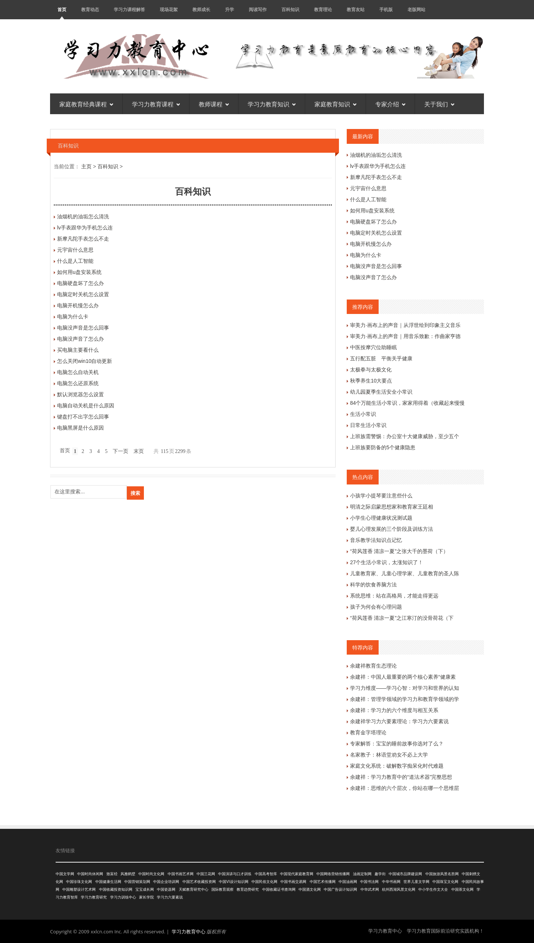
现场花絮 (169, 9)
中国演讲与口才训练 (234, 874)
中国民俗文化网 (264, 882)
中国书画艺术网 (181, 874)
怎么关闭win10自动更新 (84, 361)
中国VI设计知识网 (233, 882)
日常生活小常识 (368, 425)
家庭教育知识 (335, 103)
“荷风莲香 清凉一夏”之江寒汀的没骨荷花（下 (402, 618)
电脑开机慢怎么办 (78, 305)
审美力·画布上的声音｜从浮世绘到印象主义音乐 (405, 325)
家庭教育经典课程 (86, 103)
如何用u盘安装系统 (79, 272)
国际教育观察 (222, 889)
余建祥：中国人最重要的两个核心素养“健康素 (403, 677)
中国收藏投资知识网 (115, 889)
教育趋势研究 (248, 889)
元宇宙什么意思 (75, 250)
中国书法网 (369, 882)
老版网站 (416, 9)
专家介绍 (390, 103)
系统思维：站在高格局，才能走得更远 (394, 596)
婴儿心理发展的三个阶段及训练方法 (391, 529)
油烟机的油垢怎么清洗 (83, 216)
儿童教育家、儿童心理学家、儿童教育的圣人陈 (404, 573)
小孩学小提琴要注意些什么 (381, 496)
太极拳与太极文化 (371, 370)
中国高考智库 (266, 874)
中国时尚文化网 (151, 874)
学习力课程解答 (129, 9)
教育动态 (90, 9)
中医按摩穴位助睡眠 (373, 347)
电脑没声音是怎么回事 (83, 328)
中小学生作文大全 (433, 889)
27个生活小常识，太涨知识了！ (386, 562)
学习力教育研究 (94, 897)
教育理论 (323, 9)
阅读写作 (258, 9)
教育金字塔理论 (368, 732)
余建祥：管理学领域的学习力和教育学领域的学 (404, 699)
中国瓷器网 (166, 889)
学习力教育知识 (272, 103)
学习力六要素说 (170, 897)
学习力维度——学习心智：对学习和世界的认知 (404, 688)
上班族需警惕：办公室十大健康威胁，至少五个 (404, 436)
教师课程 (214, 103)
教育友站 (356, 9)
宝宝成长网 (144, 889)
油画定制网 (362, 874)
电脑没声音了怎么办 (80, 339)
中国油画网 (348, 882)
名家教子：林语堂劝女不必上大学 (389, 755)
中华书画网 (391, 882)
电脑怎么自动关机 (78, 372)
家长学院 (146, 897)
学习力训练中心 (123, 897)
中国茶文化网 (462, 889)
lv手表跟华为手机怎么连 (85, 228)
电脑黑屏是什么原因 (80, 428)
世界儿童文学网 (416, 882)
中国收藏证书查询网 (279, 889)
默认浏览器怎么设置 (80, 394)
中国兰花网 (206, 874)
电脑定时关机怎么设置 (83, 294)
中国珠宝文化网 (445, 882)
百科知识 (290, 9)
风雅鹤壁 (128, 874)
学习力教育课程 (156, 103)
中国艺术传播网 (323, 882)
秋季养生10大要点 (371, 381)
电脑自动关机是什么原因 (85, 405)
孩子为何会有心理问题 (376, 607)
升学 (229, 9)
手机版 (386, 9)
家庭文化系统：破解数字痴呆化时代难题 (397, 766)
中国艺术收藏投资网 (199, 882)
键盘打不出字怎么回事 (83, 417)
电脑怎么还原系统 (78, 383)
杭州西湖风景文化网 (398, 889)
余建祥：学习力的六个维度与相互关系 (394, 710)
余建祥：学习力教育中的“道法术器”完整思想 (401, 777)
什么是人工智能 (75, 261)
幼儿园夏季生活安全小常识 (381, 392)
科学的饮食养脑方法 (373, 585)
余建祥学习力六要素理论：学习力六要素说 (399, 721)
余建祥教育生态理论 (373, 666)
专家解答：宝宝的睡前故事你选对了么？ (397, 744)
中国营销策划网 (137, 882)
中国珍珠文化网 (79, 882)
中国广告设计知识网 (340, 889)
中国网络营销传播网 (333, 874)
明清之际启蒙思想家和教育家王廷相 (391, 507)
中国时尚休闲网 (90, 874)
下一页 (120, 451)
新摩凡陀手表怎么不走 (83, 239)
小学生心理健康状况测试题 (381, 518)
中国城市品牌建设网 (405, 874)
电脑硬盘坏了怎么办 (80, 283)
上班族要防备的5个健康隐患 (382, 447)
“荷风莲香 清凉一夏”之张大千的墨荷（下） (399, 551)
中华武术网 (369, 889)
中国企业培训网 (166, 882)
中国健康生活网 (108, 882)
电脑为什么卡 (72, 317)
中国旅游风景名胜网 (442, 874)
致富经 (112, 874)
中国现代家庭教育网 (296, 874)
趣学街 (380, 874)
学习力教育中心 (188, 931)
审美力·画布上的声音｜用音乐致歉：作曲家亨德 (405, 336)
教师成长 (201, 9)
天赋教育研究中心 (193, 889)
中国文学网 (65, 874)
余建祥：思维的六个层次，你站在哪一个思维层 (404, 788)
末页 (139, 451)
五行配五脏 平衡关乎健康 (381, 358)
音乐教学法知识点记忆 (376, 540)
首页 (61, 9)
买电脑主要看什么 (78, 350)
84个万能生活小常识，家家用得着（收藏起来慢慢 (407, 403)
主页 (86, 166)
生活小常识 (363, 414)
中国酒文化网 (310, 889)
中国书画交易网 (293, 882)
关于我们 (439, 103)
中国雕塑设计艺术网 (79, 889)
